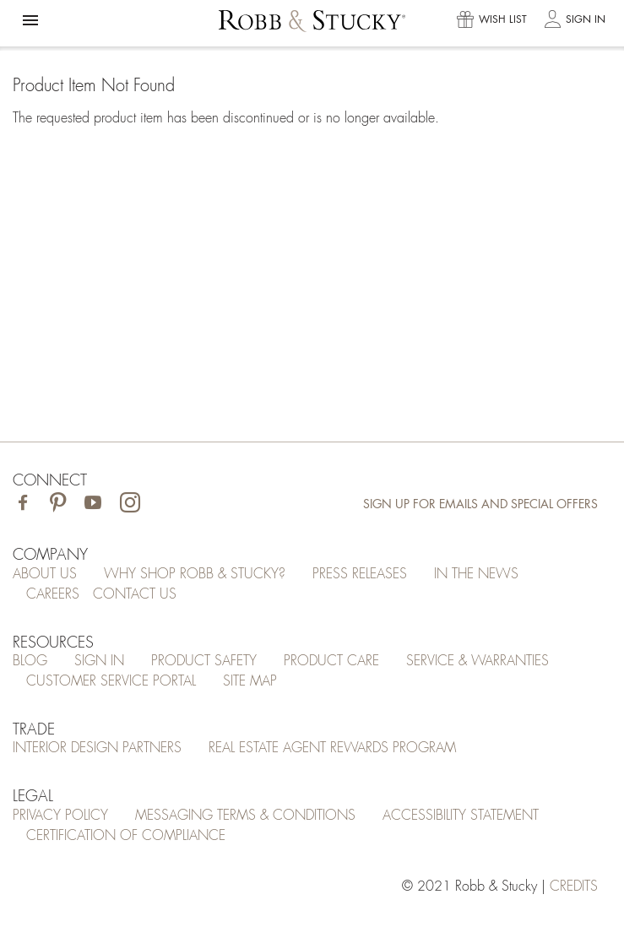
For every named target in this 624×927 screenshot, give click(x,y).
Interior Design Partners (97, 748)
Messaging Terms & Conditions (245, 815)
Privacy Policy (60, 815)
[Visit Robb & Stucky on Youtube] (93, 504)
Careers (52, 594)
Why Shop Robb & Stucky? (194, 574)
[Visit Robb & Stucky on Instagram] (130, 504)
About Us (45, 574)
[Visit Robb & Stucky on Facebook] (23, 504)
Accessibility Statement (461, 815)
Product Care (331, 661)
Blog (30, 661)
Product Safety (204, 661)
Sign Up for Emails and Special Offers (480, 504)
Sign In (99, 661)
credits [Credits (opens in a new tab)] (574, 886)
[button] (30, 20)
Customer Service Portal (111, 681)
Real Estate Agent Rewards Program (332, 748)
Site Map (250, 681)
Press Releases (359, 574)
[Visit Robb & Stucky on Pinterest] (58, 504)
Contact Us (134, 594)
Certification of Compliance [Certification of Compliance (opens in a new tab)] (125, 836)
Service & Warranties (477, 661)
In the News (476, 574)
